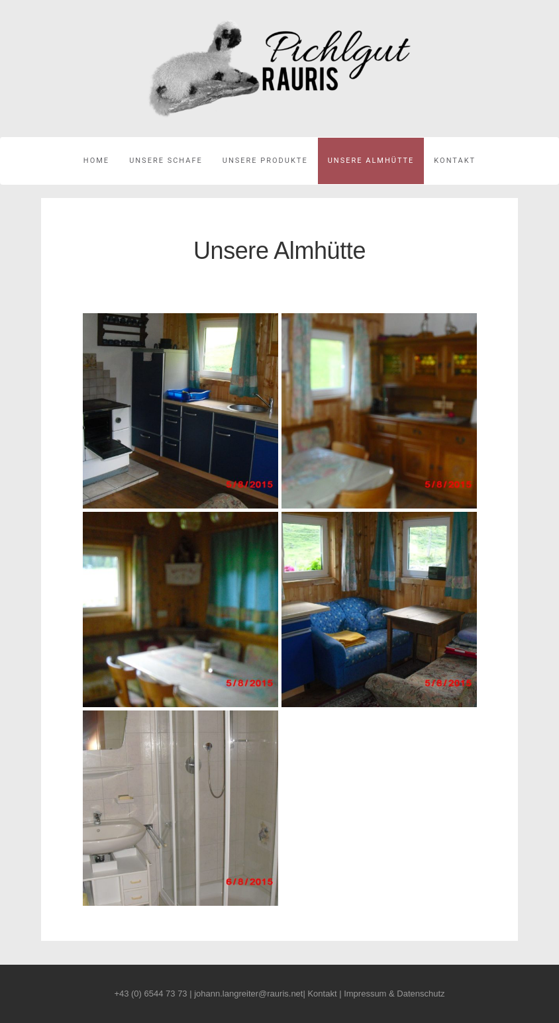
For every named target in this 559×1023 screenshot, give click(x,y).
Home (96, 160)
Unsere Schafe (166, 160)
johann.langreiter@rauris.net (248, 994)
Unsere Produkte (265, 160)
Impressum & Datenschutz (394, 994)
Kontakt (455, 160)
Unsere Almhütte (371, 160)
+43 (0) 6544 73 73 (150, 994)
